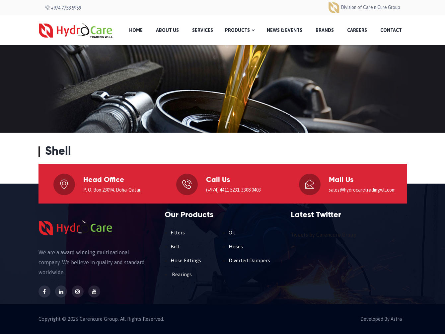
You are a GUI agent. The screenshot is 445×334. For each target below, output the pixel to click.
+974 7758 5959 (63, 8)
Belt (175, 246)
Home (136, 30)
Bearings (181, 274)
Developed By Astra (380, 319)
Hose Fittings (186, 260)
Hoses (236, 246)
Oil (232, 232)
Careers (357, 30)
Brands (325, 30)
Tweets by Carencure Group (323, 235)
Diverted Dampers (249, 260)
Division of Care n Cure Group (364, 7)
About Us (167, 30)
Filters (178, 232)
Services (202, 30)
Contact (391, 30)
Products (240, 30)
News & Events (284, 30)
